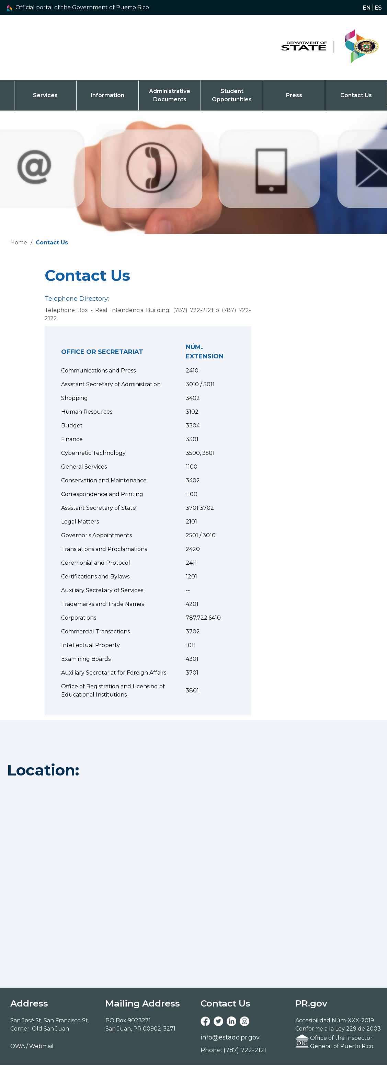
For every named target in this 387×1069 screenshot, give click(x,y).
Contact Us (356, 95)
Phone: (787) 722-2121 (233, 1050)
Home (18, 242)
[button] (88, 7)
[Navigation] (319, 48)
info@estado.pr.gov (230, 1037)
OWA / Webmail (32, 1046)
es (378, 7)
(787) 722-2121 (193, 310)
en (367, 7)
